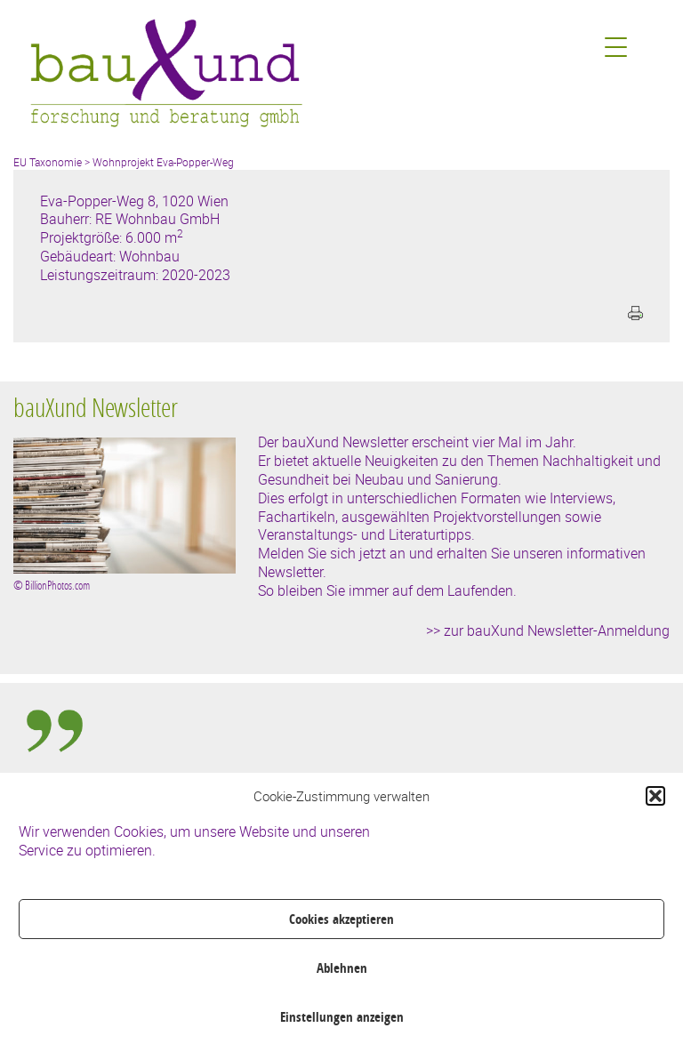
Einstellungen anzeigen (342, 1017)
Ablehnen (342, 968)
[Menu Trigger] (616, 46)
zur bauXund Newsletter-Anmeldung (557, 630)
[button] (655, 796)
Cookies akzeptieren (341, 919)
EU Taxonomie (47, 162)
